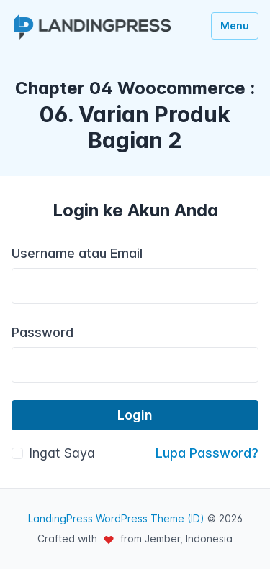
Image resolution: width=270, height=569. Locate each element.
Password (42, 332)
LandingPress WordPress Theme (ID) (116, 518)
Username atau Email (77, 253)
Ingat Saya (62, 453)
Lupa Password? (207, 453)
